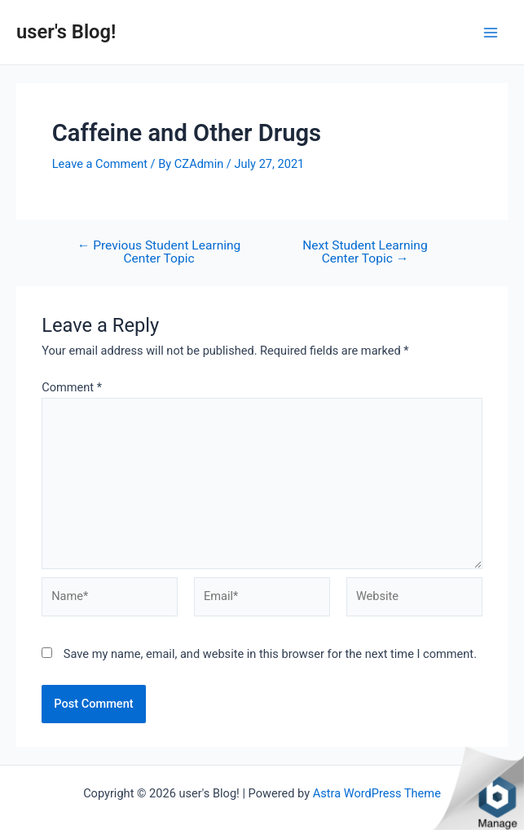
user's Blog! (66, 31)
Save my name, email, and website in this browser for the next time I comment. (270, 654)
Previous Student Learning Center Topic (159, 252)
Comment (72, 387)
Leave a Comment (100, 164)
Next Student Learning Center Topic (364, 252)
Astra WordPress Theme (377, 793)
